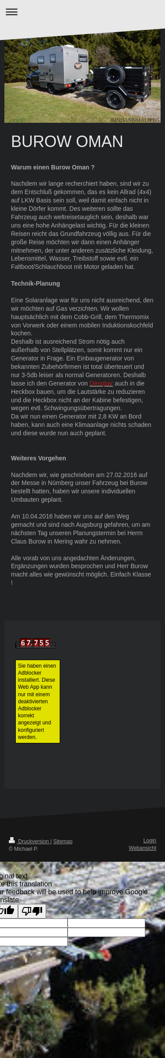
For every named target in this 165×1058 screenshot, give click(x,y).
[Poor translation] (32, 911)
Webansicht (142, 848)
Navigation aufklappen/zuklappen (82, 11)
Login (149, 841)
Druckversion (29, 841)
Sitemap (62, 841)
